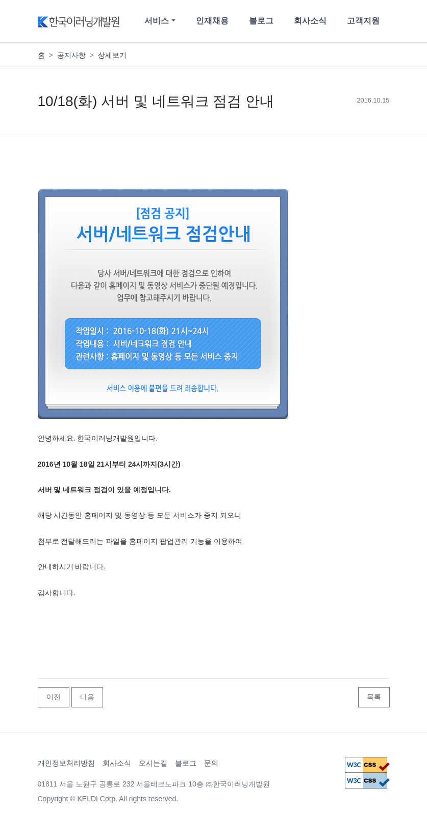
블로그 (261, 20)
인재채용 (212, 20)
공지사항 (71, 55)
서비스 (156, 20)
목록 (374, 697)
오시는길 (153, 763)
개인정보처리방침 (66, 763)
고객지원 (363, 20)
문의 (211, 763)
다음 (87, 697)
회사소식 (310, 20)
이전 (53, 697)
